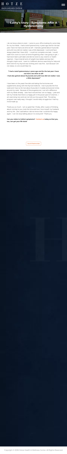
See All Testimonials (33, 143)
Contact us (40, 119)
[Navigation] (63, 5)
